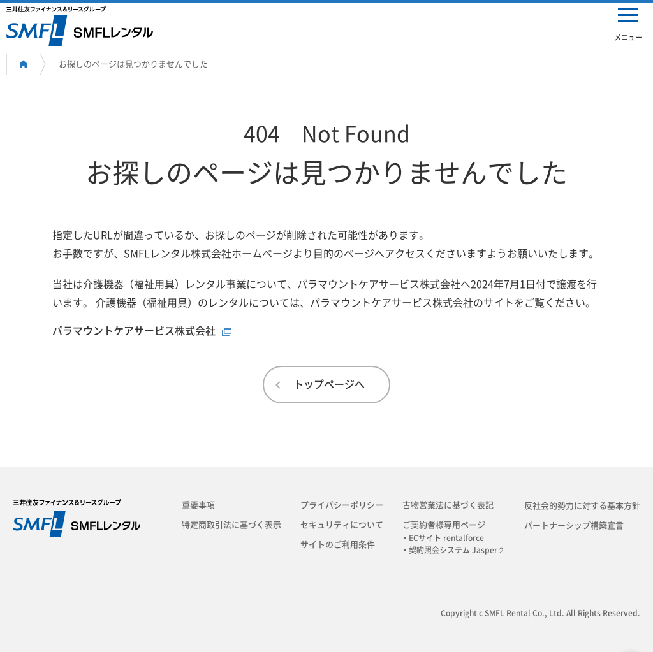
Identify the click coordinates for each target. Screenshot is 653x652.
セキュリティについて (341, 525)
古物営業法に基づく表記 (448, 505)
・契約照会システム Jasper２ (457, 550)
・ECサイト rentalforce (446, 538)
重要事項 (198, 505)
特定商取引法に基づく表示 (231, 525)
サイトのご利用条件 (337, 544)
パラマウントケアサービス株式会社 (134, 331)
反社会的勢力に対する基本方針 (582, 506)
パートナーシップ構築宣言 (574, 525)
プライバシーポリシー (341, 505)
